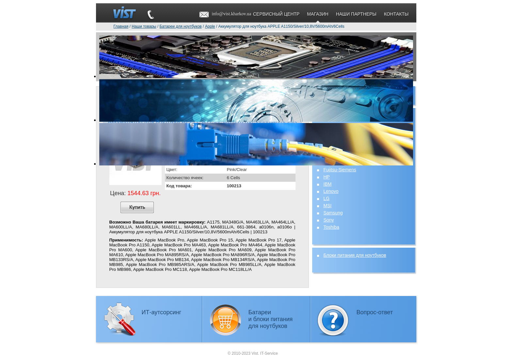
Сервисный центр (276, 14)
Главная (121, 26)
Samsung (333, 212)
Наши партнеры (356, 14)
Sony (329, 220)
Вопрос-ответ (375, 312)
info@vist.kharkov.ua (231, 13)
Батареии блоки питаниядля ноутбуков (270, 319)
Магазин (317, 14)
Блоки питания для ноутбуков (355, 255)
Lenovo (331, 191)
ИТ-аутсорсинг (162, 312)
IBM (328, 184)
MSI (328, 205)
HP (327, 176)
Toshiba (331, 227)
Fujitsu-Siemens (340, 169)
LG (327, 198)
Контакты (396, 14)
